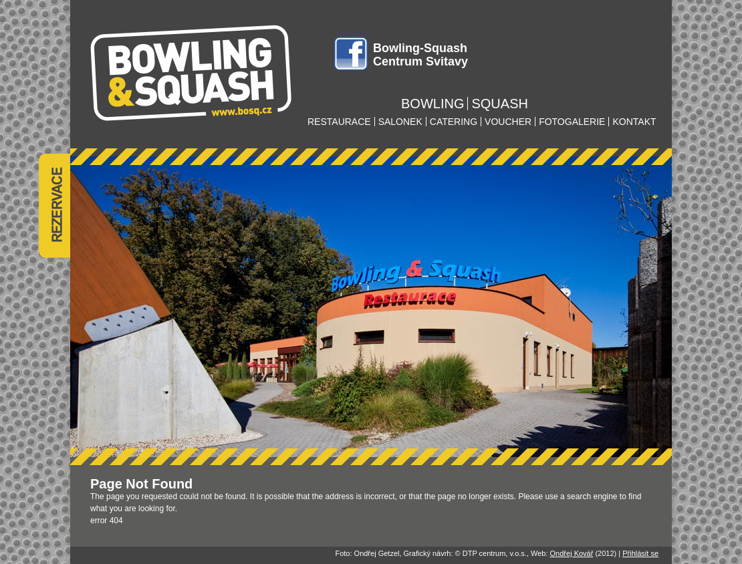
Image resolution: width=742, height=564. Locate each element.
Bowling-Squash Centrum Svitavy (420, 54)
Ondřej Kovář (572, 553)
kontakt (634, 121)
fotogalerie (572, 121)
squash (499, 103)
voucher (508, 121)
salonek (400, 121)
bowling (432, 103)
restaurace (339, 121)
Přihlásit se (640, 553)
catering (453, 121)
